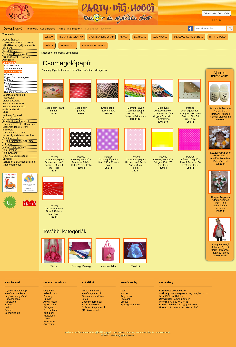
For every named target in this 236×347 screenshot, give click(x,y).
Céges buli (49, 290)
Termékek (32, 28)
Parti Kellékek (10, 152)
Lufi (7, 307)
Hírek (62, 28)
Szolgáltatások (48, 28)
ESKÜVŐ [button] (49, 37)
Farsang (47, 296)
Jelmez (9, 310)
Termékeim (58, 52)
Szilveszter (49, 324)
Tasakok (8, 86)
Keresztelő (11, 301)
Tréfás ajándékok (91, 290)
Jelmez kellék (12, 312)
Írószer (124, 293)
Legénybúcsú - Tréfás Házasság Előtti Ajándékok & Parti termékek (18, 135)
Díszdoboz (10, 74)
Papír (123, 290)
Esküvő (9, 304)
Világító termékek (11, 164)
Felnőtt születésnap (15, 293)
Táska (7, 89)
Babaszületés (12, 298)
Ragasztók (126, 296)
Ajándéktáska (11, 65)
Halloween (49, 315)
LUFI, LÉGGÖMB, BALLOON (18, 141)
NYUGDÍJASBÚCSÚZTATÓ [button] (94, 45)
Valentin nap (50, 293)
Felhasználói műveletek (98, 28)
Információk (74, 28)
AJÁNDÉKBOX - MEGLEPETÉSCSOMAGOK (18, 41)
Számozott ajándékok (93, 307)
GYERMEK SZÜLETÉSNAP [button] (101, 37)
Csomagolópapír (13, 71)
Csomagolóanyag (13, 68)
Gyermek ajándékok (93, 296)
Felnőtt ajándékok (91, 293)
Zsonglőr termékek (92, 301)
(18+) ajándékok (91, 310)
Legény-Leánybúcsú (16, 296)
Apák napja (49, 304)
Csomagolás (9, 62)
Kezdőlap (45, 52)
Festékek (125, 298)
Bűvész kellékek (91, 304)
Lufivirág (7, 144)
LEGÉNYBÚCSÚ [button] (159, 37)
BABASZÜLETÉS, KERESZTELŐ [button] (188, 37)
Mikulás (47, 318)
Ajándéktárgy (9, 51)
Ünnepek (7, 158)
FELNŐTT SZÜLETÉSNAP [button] (71, 37)
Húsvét (47, 298)
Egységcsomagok (130, 304)
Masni (7, 83)
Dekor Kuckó (12, 28)
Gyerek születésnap (16, 290)
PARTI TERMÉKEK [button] (217, 37)
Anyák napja (50, 301)
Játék (5, 112)
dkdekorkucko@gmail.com (178, 304)
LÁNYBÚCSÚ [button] (140, 37)
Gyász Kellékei (10, 109)
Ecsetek (124, 301)
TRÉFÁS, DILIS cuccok (15, 155)
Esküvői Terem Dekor (14, 106)
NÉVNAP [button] (124, 37)
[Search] (210, 28)
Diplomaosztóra (11, 100)
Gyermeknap (50, 310)
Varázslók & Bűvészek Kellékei (19, 161)
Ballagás (48, 307)
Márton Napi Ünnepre (14, 147)
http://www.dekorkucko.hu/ (178, 307)
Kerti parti (48, 312)
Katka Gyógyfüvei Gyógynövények (12, 116)
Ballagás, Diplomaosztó (15, 54)
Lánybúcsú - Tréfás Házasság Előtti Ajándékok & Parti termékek (18, 127)
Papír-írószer (9, 150)
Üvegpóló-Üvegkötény (16, 91)
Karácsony (49, 321)
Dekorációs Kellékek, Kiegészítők (13, 96)
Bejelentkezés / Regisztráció (216, 13)
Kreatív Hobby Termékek (15, 121)
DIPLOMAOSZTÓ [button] (67, 45)
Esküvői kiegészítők (13, 103)
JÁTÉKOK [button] (49, 45)
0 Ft (216, 20)
